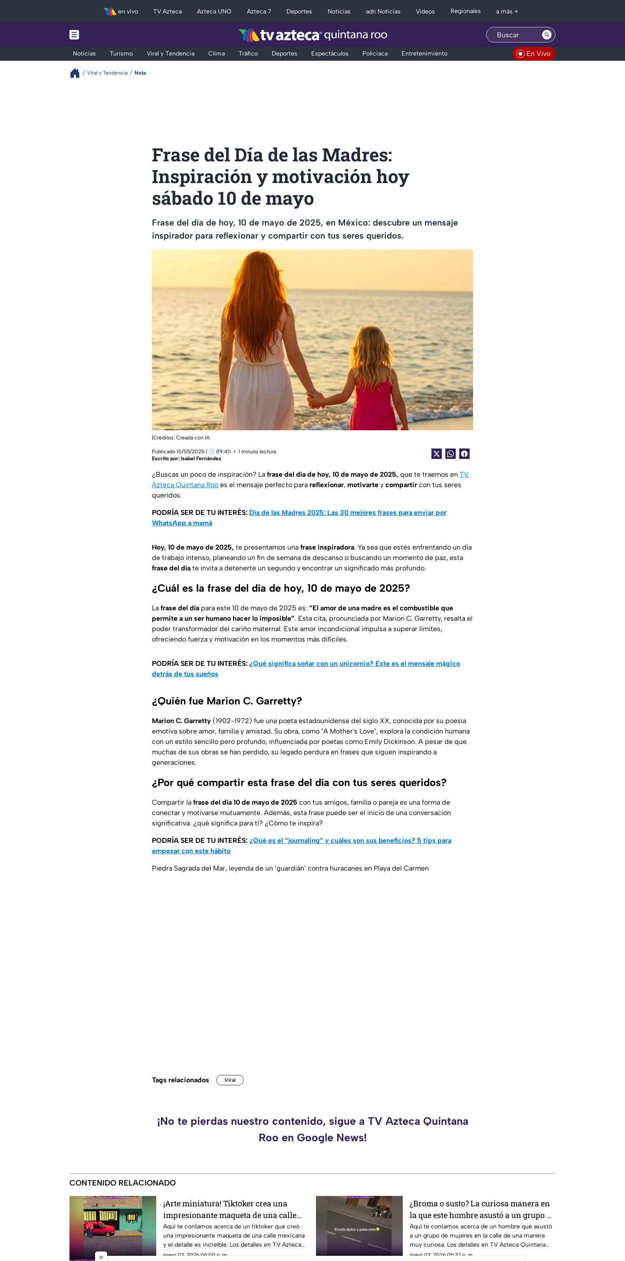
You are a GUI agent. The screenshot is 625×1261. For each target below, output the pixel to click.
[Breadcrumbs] (78, 73)
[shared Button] (450, 454)
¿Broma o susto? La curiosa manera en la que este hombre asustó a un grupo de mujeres (482, 1209)
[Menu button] (104, 34)
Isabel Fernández (201, 458)
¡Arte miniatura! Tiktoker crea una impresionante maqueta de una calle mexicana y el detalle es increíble (229, 1209)
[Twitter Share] (436, 454)
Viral (230, 1080)
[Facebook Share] (464, 454)
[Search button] (547, 34)
